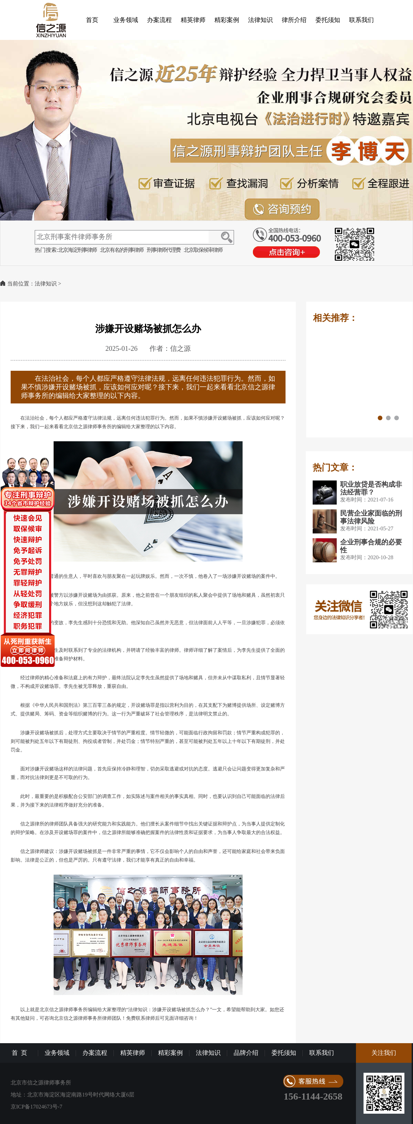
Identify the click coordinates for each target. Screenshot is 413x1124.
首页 (92, 20)
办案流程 (159, 20)
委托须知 (327, 20)
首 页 (19, 1052)
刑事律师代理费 (163, 250)
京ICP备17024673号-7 (36, 1107)
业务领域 (125, 20)
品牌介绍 (246, 1052)
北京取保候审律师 (203, 250)
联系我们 (361, 20)
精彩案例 (226, 20)
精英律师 (193, 20)
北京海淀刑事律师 (77, 250)
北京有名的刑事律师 (121, 250)
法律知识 (260, 20)
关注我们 (383, 1052)
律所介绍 (294, 20)
